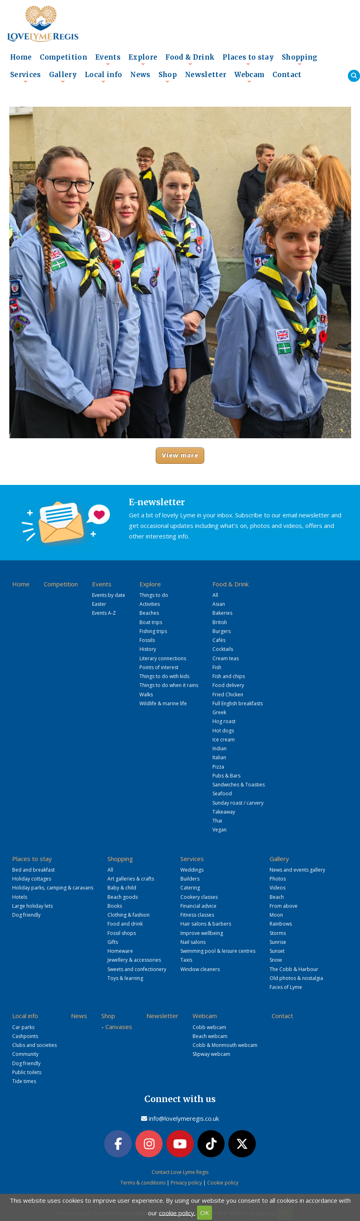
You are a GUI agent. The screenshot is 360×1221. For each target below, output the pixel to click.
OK (204, 1212)
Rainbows (281, 923)
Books (114, 905)
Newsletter (205, 75)
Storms (278, 933)
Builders (189, 878)
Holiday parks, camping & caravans (52, 887)
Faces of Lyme (286, 987)
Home (21, 57)
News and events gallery (297, 869)
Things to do (153, 595)
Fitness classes (197, 914)
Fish (216, 667)
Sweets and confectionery (136, 969)
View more (180, 455)
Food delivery (228, 685)
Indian (219, 748)
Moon (276, 914)
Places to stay (248, 59)
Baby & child (121, 887)
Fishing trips (153, 631)
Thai (217, 820)
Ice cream (223, 739)
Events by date (108, 595)
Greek (219, 712)
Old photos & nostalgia (296, 978)
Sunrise (278, 942)
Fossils (147, 640)
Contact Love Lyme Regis (180, 1172)
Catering (190, 887)
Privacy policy (186, 1182)
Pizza (218, 766)
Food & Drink (189, 59)
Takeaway (223, 811)
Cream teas (225, 658)
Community (25, 1054)
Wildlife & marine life (163, 703)
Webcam (249, 77)
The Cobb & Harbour (294, 969)
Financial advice (198, 905)
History (147, 649)
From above (284, 905)
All (215, 595)
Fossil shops (121, 933)
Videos (277, 887)
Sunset (277, 951)
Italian (219, 757)
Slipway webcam (211, 1054)
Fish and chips (228, 676)
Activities (149, 604)
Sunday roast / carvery (238, 802)
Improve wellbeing (201, 933)
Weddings (192, 869)
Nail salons (193, 942)
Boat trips (150, 622)
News (140, 75)
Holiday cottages (31, 878)
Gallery (63, 77)
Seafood (222, 793)
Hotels (19, 897)
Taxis (186, 959)
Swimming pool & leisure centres (217, 951)
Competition (63, 57)
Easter (99, 604)
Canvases (118, 1027)
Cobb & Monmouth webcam (225, 1045)
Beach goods (122, 897)
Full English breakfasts (237, 703)
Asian (218, 604)
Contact (286, 75)
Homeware (120, 951)
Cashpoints (25, 1036)
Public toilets (26, 1072)
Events (107, 59)
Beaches (149, 612)
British (219, 622)
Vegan (219, 829)
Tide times (24, 1081)
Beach (277, 897)
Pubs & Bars (226, 775)
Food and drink (125, 923)
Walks (146, 694)
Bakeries (222, 612)
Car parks (23, 1027)
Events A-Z (104, 612)
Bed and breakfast (33, 869)
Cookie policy (222, 1182)
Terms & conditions (142, 1182)
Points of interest (158, 667)
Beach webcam (210, 1036)
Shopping (299, 59)
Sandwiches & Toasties (238, 784)
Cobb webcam (209, 1027)
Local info (103, 77)
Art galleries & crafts (130, 878)
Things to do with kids (164, 676)
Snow (276, 959)
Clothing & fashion (128, 914)
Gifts (112, 942)
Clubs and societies (34, 1045)
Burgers (221, 631)
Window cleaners (200, 969)
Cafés (218, 640)
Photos (278, 878)
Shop (168, 77)
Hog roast (224, 721)
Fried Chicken (227, 694)
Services (25, 77)
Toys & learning (125, 978)
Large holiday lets (32, 905)
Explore (143, 59)
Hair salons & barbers (205, 923)
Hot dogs (223, 730)
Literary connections (162, 658)
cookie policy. (177, 1212)
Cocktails (222, 649)
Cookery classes (199, 897)
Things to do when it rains (168, 685)
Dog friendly (26, 914)
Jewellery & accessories (134, 959)
